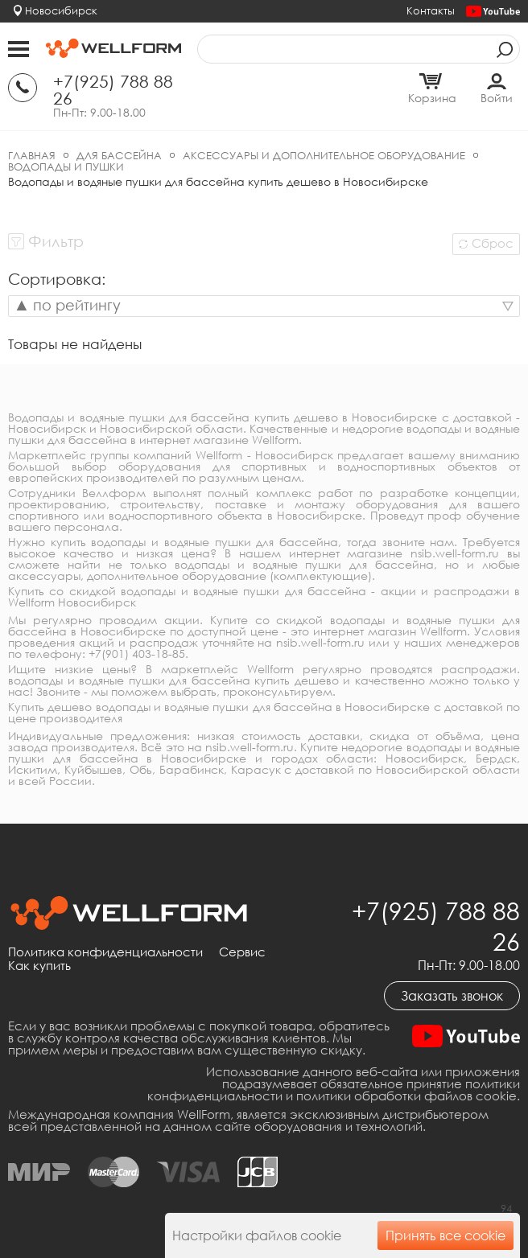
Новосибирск (61, 10)
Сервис (242, 952)
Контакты (430, 10)
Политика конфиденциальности (105, 952)
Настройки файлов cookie (256, 1235)
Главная (32, 155)
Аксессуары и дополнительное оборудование (324, 155)
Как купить (39, 966)
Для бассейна (119, 155)
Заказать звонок (452, 996)
